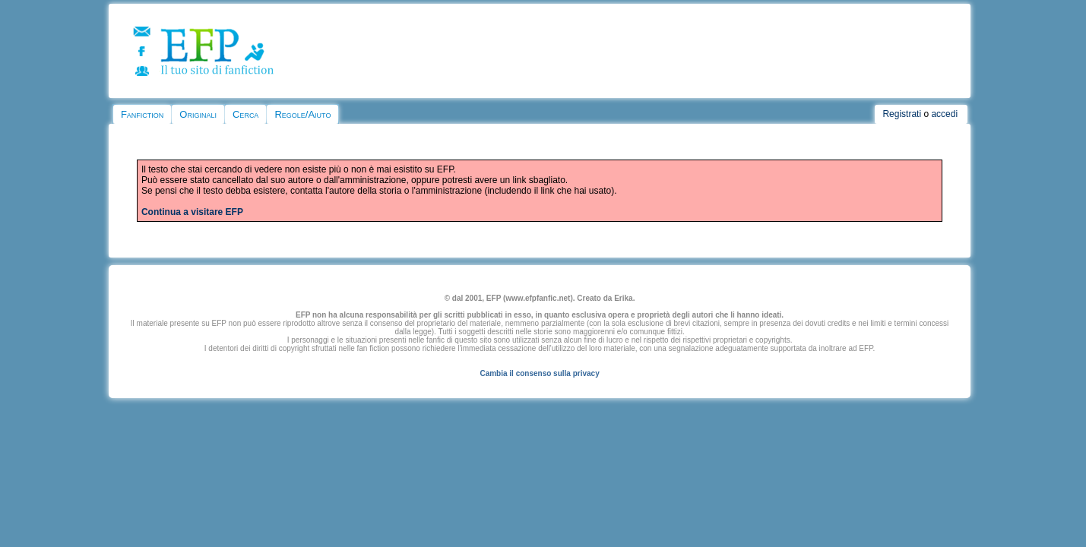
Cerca (245, 114)
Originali (198, 114)
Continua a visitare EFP (192, 212)
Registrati (901, 114)
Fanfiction (142, 114)
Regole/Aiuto (302, 114)
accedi (944, 114)
